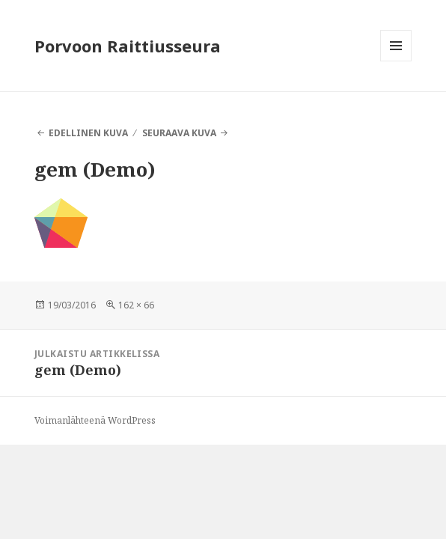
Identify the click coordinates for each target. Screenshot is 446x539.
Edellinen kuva (88, 133)
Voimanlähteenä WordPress (95, 420)
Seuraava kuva (179, 133)
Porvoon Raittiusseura (127, 45)
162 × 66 (136, 305)
